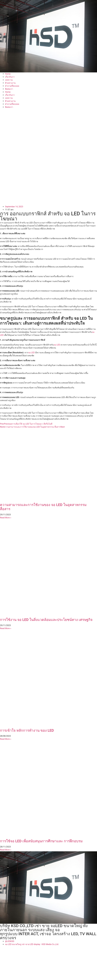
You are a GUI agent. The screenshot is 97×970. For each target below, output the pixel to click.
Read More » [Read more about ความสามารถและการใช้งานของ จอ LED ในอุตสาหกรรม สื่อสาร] (5, 517)
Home (7, 74)
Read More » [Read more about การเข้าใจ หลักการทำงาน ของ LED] (5, 739)
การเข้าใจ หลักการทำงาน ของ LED (27, 730)
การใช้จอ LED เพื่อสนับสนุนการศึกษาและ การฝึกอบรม (41, 841)
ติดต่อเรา (9, 89)
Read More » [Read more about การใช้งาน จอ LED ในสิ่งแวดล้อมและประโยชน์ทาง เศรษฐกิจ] (5, 628)
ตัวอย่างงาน (10, 83)
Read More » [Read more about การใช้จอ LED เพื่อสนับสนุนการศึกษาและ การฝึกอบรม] (5, 850)
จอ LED (57, 345)
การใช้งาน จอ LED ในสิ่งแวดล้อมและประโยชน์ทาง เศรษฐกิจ (46, 620)
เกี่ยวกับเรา (10, 77)
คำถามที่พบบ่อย (12, 86)
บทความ (9, 80)
